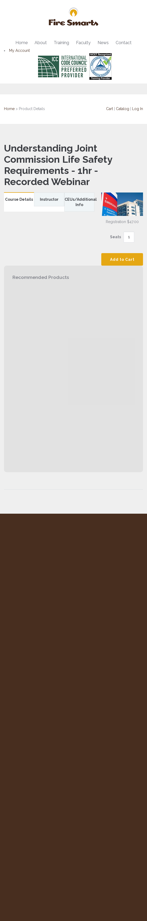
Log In (137, 109)
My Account (19, 50)
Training (61, 42)
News (103, 42)
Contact (124, 42)
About (41, 42)
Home (21, 42)
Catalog (122, 109)
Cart (109, 109)
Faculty (83, 42)
